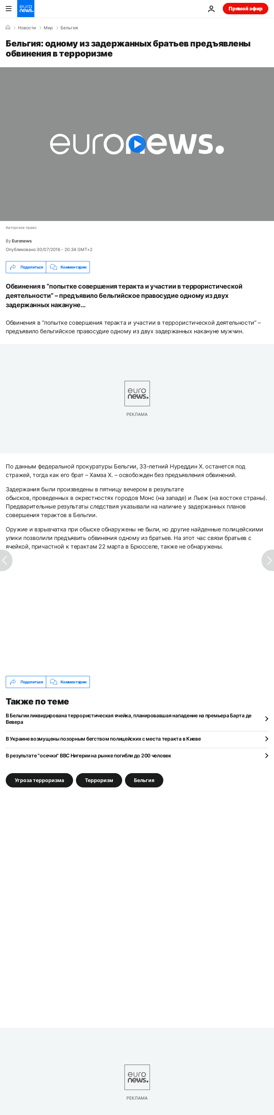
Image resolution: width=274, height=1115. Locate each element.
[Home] (8, 27)
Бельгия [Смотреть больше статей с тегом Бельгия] (144, 780)
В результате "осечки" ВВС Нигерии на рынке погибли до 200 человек (88, 755)
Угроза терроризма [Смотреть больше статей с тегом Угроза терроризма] (39, 780)
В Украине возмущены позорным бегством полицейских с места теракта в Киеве (103, 739)
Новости (27, 28)
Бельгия (69, 28)
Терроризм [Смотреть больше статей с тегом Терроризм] (99, 780)
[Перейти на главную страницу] (25, 8)
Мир (48, 28)
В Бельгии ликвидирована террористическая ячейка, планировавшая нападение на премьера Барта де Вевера (128, 718)
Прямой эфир (246, 8)
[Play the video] (137, 144)
